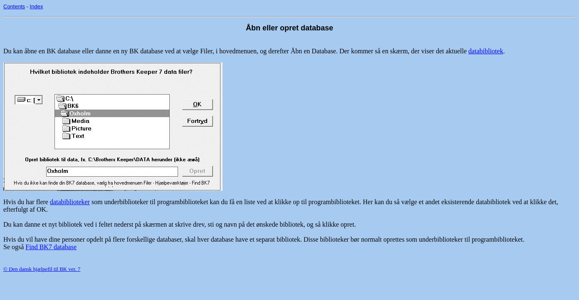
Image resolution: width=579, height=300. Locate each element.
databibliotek (485, 51)
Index (36, 6)
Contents (14, 6)
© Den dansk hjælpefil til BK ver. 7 (41, 269)
